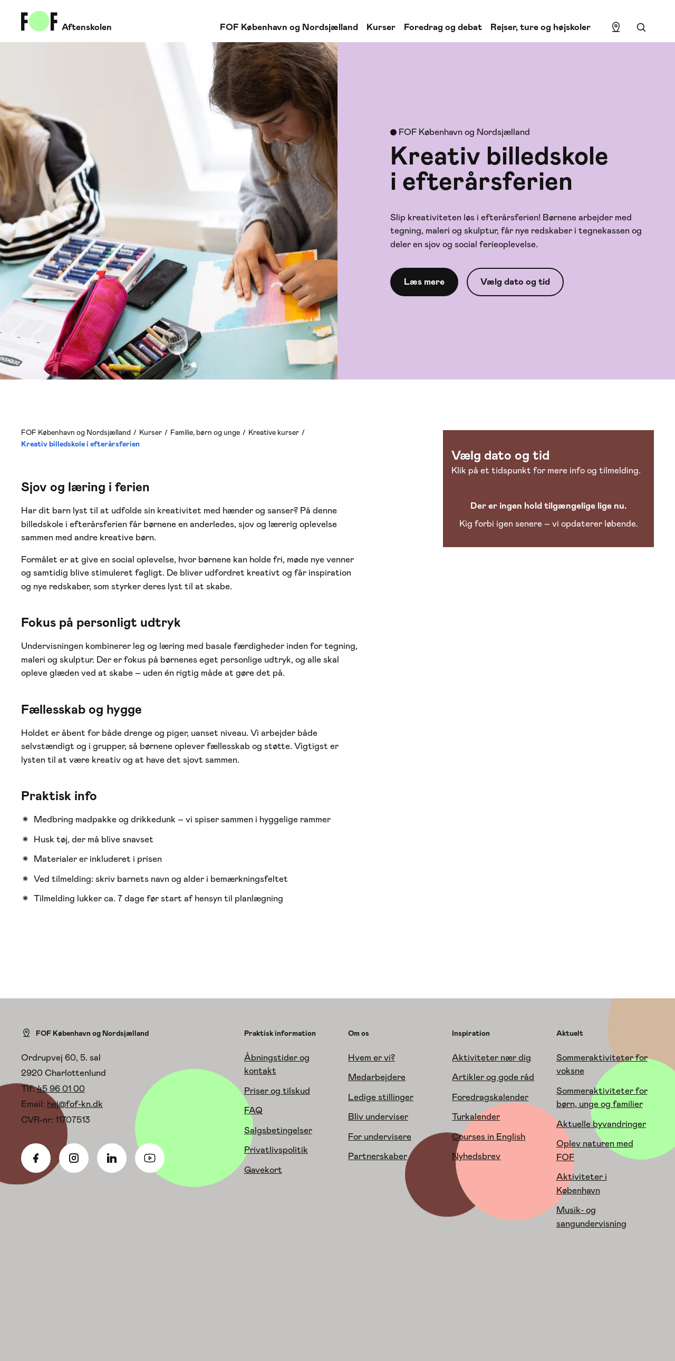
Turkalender (476, 1116)
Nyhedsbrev (476, 1156)
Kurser (381, 27)
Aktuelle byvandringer (601, 1124)
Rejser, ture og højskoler (540, 27)
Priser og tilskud (277, 1090)
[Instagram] (74, 1158)
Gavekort (263, 1169)
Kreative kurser (273, 432)
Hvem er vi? (371, 1057)
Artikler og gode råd (493, 1077)
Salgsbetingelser (278, 1130)
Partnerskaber (377, 1156)
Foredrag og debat (443, 27)
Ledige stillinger (380, 1097)
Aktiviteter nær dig (491, 1057)
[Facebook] (36, 1158)
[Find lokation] (616, 27)
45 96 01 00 (61, 1088)
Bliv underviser (378, 1116)
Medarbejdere (377, 1077)
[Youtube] (150, 1158)
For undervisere (379, 1136)
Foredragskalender (490, 1097)
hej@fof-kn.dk (75, 1104)
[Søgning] (641, 27)
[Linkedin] (112, 1158)
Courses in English (488, 1136)
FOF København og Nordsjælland (289, 27)
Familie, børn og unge (205, 432)
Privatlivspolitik (276, 1149)
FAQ (253, 1110)
